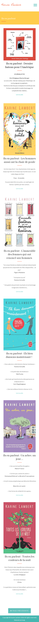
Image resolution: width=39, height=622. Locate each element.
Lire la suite (19, 94)
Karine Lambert (11, 5)
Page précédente (19, 618)
